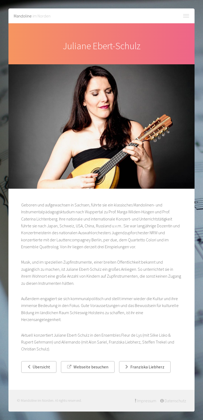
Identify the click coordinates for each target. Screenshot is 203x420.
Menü (186, 15)
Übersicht (41, 366)
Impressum (146, 400)
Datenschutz (175, 400)
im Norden (32, 16)
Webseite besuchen (90, 366)
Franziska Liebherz (147, 366)
